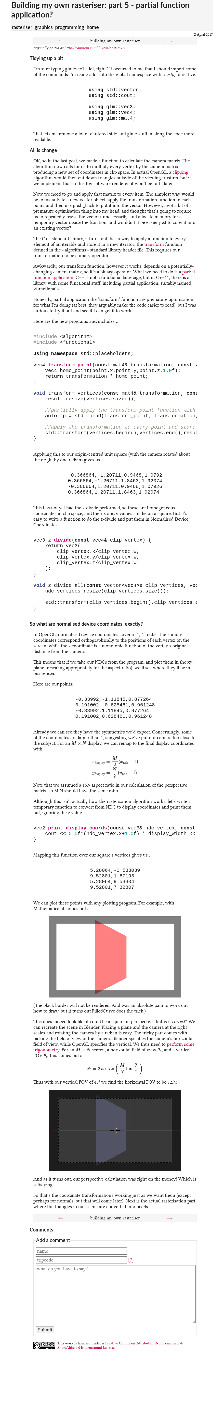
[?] (131, 1312)
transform (154, 250)
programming (69, 27)
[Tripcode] (81, 1312)
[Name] (81, 1303)
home (93, 27)
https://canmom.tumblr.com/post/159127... (97, 48)
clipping (180, 178)
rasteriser (22, 27)
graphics (44, 27)
